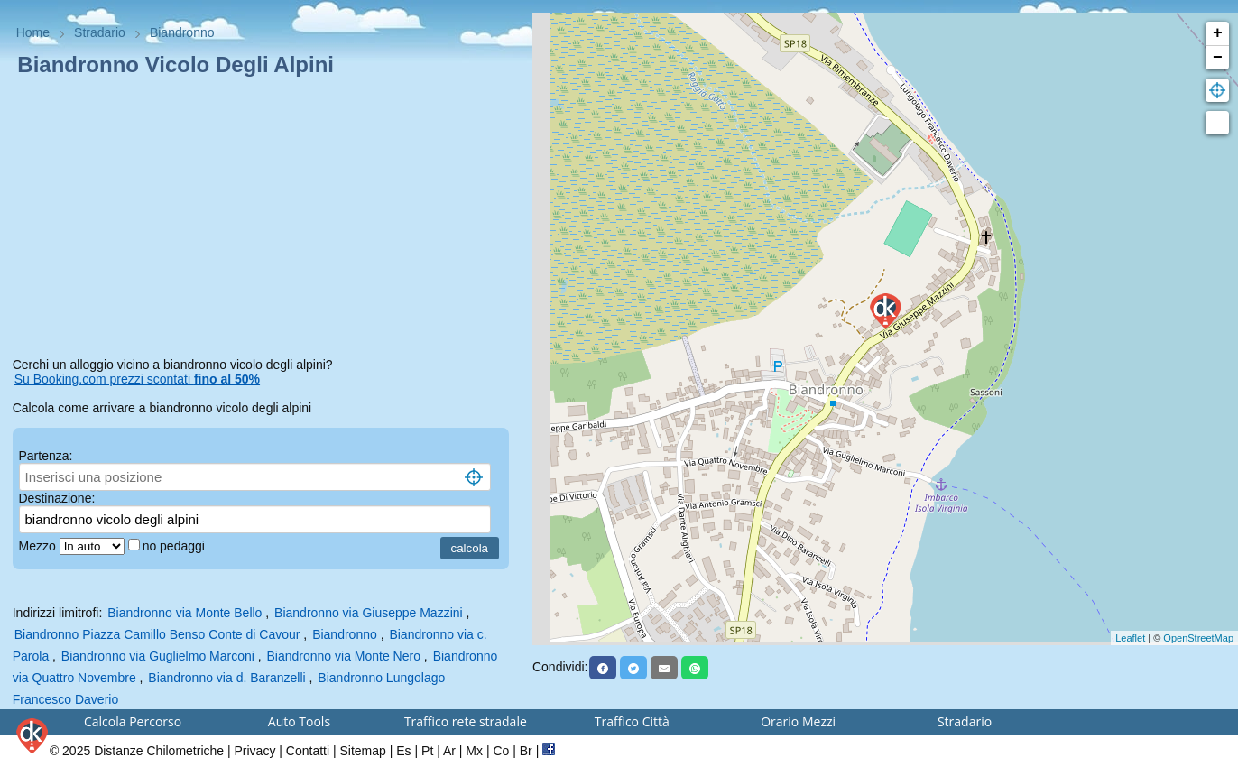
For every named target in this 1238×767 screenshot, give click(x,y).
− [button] (1218, 58)
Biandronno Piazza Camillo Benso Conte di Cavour (157, 634)
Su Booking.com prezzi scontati (137, 379)
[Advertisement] (267, 220)
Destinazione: (57, 498)
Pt (427, 751)
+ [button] (1218, 33)
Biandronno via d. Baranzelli (226, 677)
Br (526, 751)
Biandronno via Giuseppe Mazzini (368, 612)
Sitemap (363, 751)
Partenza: (46, 455)
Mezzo (39, 546)
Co (501, 751)
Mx (474, 751)
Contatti (307, 751)
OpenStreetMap (1198, 638)
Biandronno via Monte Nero (343, 656)
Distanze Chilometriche (159, 751)
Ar (449, 751)
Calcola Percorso (132, 721)
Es (403, 751)
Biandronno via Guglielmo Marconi (157, 656)
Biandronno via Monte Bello (184, 612)
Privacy (255, 751)
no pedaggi (175, 546)
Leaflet (1130, 638)
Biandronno (344, 634)
